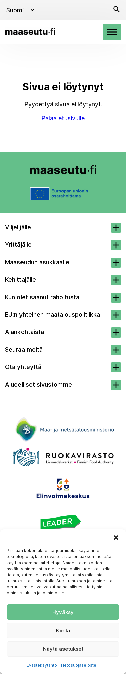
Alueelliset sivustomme (38, 384)
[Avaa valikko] (112, 32)
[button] (116, 537)
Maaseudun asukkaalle (37, 262)
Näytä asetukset (63, 649)
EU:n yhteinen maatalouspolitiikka (52, 314)
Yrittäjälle (18, 244)
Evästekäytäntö (42, 665)
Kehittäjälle (20, 279)
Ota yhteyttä (23, 366)
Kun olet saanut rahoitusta (42, 297)
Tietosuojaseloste (78, 665)
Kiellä (63, 630)
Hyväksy (63, 612)
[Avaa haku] (116, 10)
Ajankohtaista (24, 331)
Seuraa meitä (24, 349)
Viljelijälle (18, 227)
